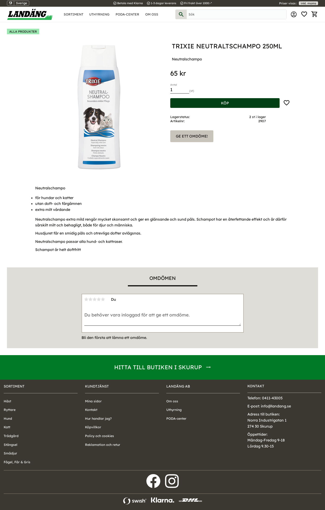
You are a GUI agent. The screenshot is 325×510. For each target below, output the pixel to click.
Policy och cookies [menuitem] (99, 436)
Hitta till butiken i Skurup (158, 367)
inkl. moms (308, 3)
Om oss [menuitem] (151, 14)
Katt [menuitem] (7, 427)
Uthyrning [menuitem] (99, 14)
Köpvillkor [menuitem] (93, 427)
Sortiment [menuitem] (73, 14)
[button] (304, 14)
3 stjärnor (95, 299)
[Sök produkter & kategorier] (237, 14)
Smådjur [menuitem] (10, 453)
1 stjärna (86, 299)
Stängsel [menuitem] (10, 445)
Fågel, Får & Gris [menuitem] (17, 462)
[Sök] (181, 14)
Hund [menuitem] (8, 418)
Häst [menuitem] (7, 401)
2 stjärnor (90, 299)
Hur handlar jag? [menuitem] (98, 418)
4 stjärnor (99, 299)
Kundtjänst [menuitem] (97, 386)
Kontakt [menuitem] (91, 410)
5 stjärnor (103, 299)
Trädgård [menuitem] (11, 436)
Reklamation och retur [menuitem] (102, 445)
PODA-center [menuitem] (127, 14)
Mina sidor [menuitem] (293, 14)
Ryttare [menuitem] (10, 410)
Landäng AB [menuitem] (178, 386)
